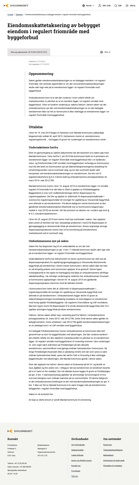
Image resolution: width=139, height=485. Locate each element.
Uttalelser (19, 15)
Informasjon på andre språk (113, 461)
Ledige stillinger (77, 455)
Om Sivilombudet (78, 445)
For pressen (75, 471)
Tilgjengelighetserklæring (113, 450)
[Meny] (130, 5)
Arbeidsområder (77, 450)
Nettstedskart (108, 455)
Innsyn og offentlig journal (81, 461)
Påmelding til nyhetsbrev (112, 466)
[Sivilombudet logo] (16, 5)
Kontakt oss (75, 466)
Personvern (107, 445)
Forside (10, 15)
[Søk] (118, 5)
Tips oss (74, 476)
